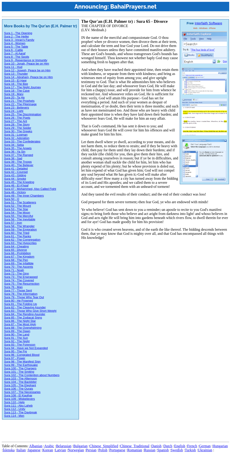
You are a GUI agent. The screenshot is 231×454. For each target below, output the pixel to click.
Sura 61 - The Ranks (17, 236)
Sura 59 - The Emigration (20, 229)
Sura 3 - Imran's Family (19, 40)
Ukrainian (205, 450)
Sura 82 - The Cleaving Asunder (25, 307)
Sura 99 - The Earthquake (21, 365)
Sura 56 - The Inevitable (19, 219)
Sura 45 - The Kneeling (19, 182)
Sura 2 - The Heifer (16, 36)
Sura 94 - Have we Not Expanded (26, 348)
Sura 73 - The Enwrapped (21, 277)
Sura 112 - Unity (14, 409)
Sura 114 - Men (14, 415)
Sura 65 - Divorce (15, 249)
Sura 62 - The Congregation (22, 239)
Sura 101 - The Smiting (19, 371)
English (179, 446)
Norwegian (76, 450)
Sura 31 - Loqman (16, 134)
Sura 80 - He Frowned (18, 300)
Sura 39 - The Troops (18, 161)
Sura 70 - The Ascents (18, 266)
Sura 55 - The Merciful (18, 216)
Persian (91, 450)
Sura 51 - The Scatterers (20, 202)
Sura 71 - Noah (14, 270)
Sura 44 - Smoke (15, 178)
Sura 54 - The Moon (17, 212)
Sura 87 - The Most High (20, 324)
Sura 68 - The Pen (16, 260)
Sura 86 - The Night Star (20, 321)
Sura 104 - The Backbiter (20, 382)
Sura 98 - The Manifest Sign (22, 361)
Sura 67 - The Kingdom (19, 256)
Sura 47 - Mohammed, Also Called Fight (30, 189)
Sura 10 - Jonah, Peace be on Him (26, 63)
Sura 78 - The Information (20, 294)
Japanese (34, 450)
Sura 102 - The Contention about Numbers (31, 375)
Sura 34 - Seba (14, 145)
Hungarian (220, 446)
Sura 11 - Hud (13, 67)
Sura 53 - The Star (16, 209)
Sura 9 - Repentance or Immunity (25, 60)
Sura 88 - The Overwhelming (23, 327)
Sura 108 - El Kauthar (18, 395)
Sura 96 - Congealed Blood (21, 354)
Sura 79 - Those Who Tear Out (24, 297)
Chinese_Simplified (104, 446)
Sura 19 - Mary (13, 94)
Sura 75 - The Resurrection (21, 283)
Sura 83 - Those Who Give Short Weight (30, 310)
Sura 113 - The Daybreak (20, 412)
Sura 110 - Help (14, 402)
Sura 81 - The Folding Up (20, 304)
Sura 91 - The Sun (16, 338)
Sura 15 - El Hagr (15, 80)
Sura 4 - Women (14, 43)
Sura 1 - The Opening (18, 33)
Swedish (177, 450)
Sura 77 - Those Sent (18, 290)
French (192, 446)
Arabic (49, 446)
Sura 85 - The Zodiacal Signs (23, 317)
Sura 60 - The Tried (16, 233)
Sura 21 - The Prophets (19, 100)
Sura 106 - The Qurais (18, 388)
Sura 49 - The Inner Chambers (24, 195)
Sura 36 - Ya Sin (14, 151)
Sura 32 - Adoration (16, 138)
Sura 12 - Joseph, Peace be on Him (27, 70)
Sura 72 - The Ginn (16, 273)
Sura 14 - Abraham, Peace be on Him (28, 77)
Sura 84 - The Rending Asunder (24, 314)
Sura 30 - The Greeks (18, 131)
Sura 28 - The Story (17, 124)
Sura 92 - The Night (17, 341)
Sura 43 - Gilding (15, 175)
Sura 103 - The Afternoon (20, 378)
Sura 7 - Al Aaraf (14, 53)
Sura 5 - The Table (16, 46)
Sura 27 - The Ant (15, 121)
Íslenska (8, 450)
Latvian (60, 450)
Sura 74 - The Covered (19, 280)
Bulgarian (80, 446)
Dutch (167, 446)
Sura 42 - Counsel (16, 172)
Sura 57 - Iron (13, 222)
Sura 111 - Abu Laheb (18, 405)
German (205, 446)
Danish (156, 446)
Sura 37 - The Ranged (18, 155)
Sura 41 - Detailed (16, 168)
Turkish (190, 450)
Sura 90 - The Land (16, 334)
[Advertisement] (84, 430)
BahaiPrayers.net (133, 6)
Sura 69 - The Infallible (19, 263)
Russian (149, 450)
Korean (47, 450)
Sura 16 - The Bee (16, 84)
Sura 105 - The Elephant (20, 385)
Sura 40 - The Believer (18, 165)
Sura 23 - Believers (16, 107)
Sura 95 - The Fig (15, 351)
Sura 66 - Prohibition (17, 253)
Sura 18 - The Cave (17, 90)
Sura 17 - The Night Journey (22, 87)
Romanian (134, 450)
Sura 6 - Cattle (13, 50)
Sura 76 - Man (13, 287)
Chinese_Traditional (134, 446)
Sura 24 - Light (13, 111)
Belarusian (63, 446)
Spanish (163, 450)
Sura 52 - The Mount (17, 205)
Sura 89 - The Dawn (17, 331)
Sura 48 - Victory (15, 192)
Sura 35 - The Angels (18, 148)
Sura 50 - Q (11, 199)
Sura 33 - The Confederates (22, 141)
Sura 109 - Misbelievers (19, 398)
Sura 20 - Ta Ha (14, 97)
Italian (21, 450)
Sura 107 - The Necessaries (22, 392)
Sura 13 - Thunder (16, 73)
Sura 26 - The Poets (17, 117)
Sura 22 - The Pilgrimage (20, 104)
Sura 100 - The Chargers (20, 368)
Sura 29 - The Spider (17, 128)
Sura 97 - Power (14, 358)
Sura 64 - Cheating (16, 246)
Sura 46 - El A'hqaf (16, 185)
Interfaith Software (208, 23)
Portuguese (117, 450)
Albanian (35, 446)
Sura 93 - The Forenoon (19, 344)
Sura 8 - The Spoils (16, 56)
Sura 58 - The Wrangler (19, 226)
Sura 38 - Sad (13, 158)
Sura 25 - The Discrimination (22, 114)
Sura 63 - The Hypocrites (20, 243)
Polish (102, 450)
